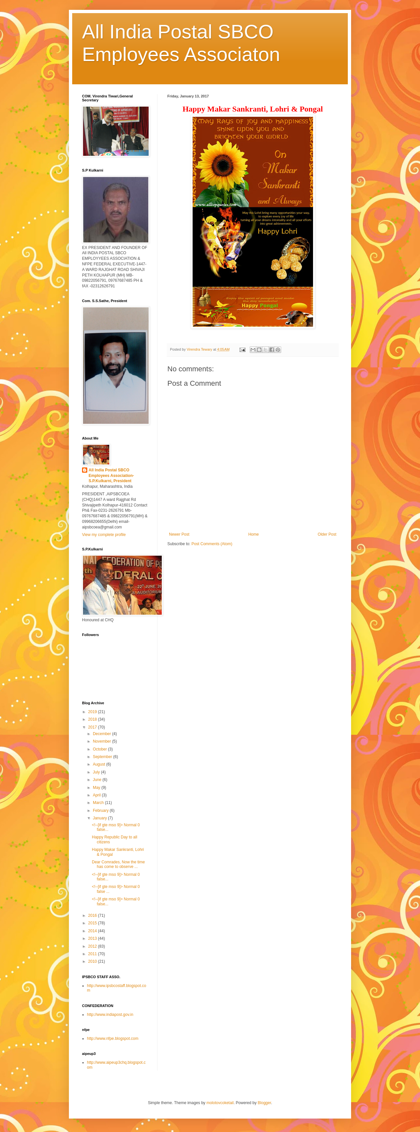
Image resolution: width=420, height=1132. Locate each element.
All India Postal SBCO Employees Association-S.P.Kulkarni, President (111, 476)
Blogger (264, 1103)
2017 (93, 727)
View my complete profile (104, 534)
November (102, 741)
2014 (93, 931)
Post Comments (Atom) (211, 544)
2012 (93, 946)
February (101, 810)
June (97, 779)
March (99, 802)
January (100, 818)
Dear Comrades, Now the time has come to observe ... (118, 864)
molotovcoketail (220, 1103)
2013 (93, 938)
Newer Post (179, 534)
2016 (93, 915)
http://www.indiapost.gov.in (110, 1014)
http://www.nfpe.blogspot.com (112, 1038)
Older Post (327, 534)
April (97, 795)
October (100, 749)
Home (253, 534)
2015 (93, 923)
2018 (93, 719)
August (99, 764)
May (97, 787)
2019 (93, 712)
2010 (93, 961)
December (102, 733)
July (97, 772)
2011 (93, 954)
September (103, 756)
